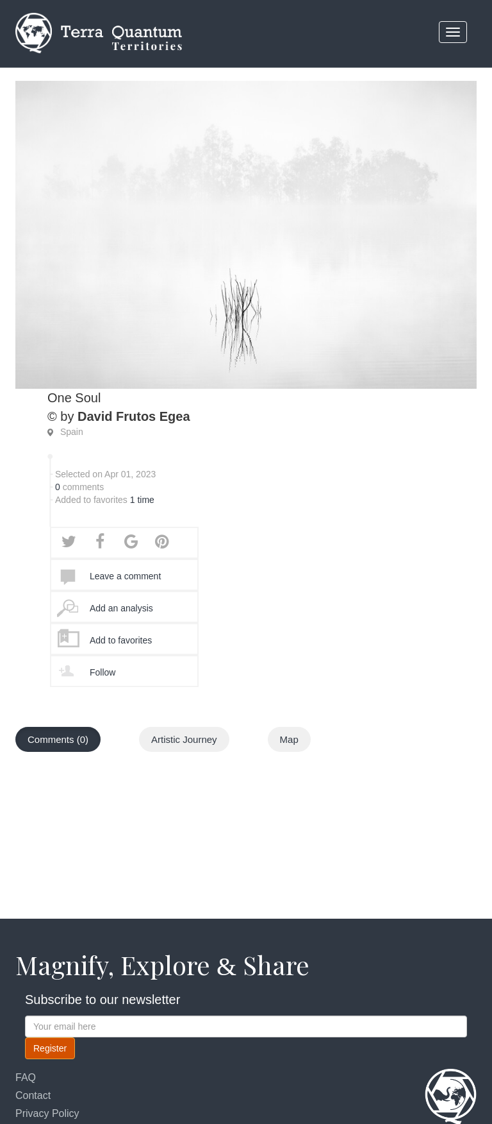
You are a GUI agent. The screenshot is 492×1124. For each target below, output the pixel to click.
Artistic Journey (184, 739)
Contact (33, 1095)
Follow (102, 672)
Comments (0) (58, 739)
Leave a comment (125, 576)
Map (289, 739)
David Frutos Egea (134, 416)
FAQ (25, 1077)
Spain (71, 432)
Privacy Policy (47, 1113)
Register (50, 1048)
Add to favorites (121, 640)
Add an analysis (121, 608)
